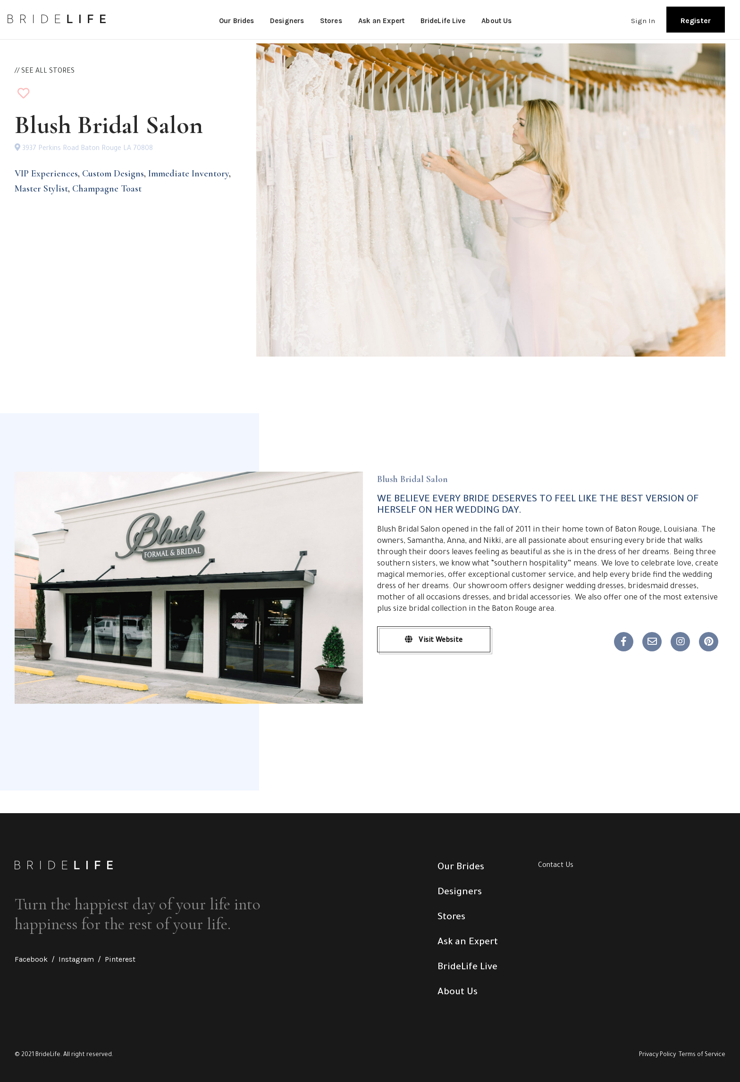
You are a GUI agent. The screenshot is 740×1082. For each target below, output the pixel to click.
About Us (496, 21)
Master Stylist (41, 188)
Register (696, 20)
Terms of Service (702, 1055)
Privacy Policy (657, 1055)
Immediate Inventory (188, 173)
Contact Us (555, 866)
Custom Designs (113, 173)
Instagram (76, 959)
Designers (287, 21)
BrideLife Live (442, 21)
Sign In (643, 21)
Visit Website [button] (433, 640)
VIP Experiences (46, 173)
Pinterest (120, 959)
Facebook (31, 959)
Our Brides (236, 21)
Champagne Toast (107, 188)
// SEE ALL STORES (45, 71)
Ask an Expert (381, 21)
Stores (331, 21)
